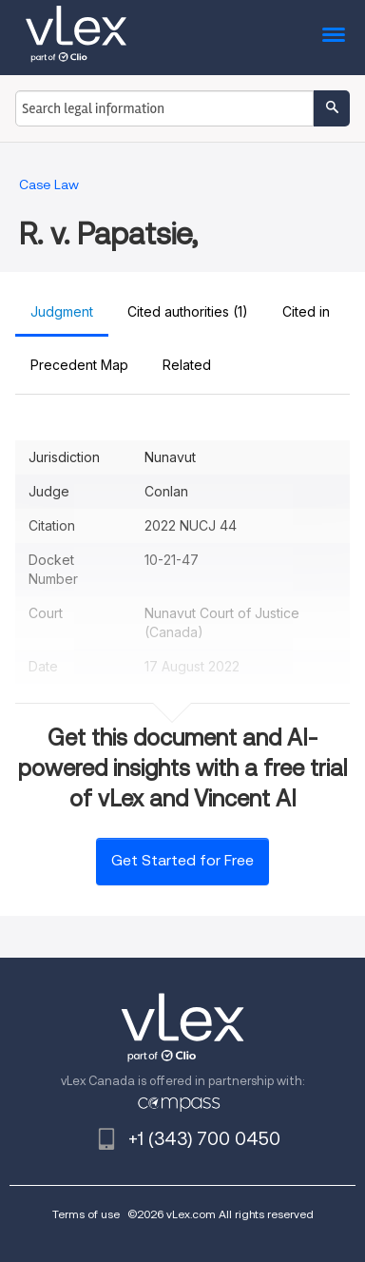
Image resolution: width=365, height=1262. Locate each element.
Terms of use (86, 1214)
